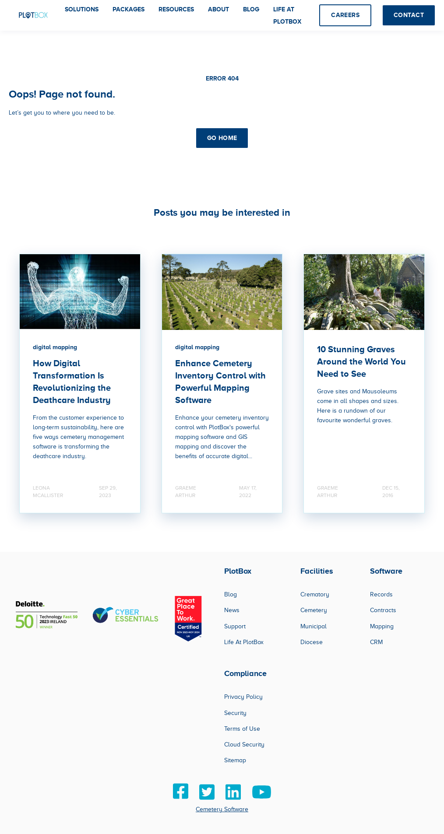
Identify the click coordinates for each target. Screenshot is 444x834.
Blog (230, 594)
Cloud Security (244, 744)
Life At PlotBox (244, 642)
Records (381, 594)
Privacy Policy (243, 697)
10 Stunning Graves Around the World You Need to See (361, 361)
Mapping (382, 626)
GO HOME (222, 137)
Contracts (383, 610)
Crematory (314, 594)
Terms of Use (242, 728)
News (232, 610)
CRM (376, 642)
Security (235, 713)
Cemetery (313, 610)
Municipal (313, 626)
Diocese (311, 642)
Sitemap (235, 760)
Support (235, 626)
